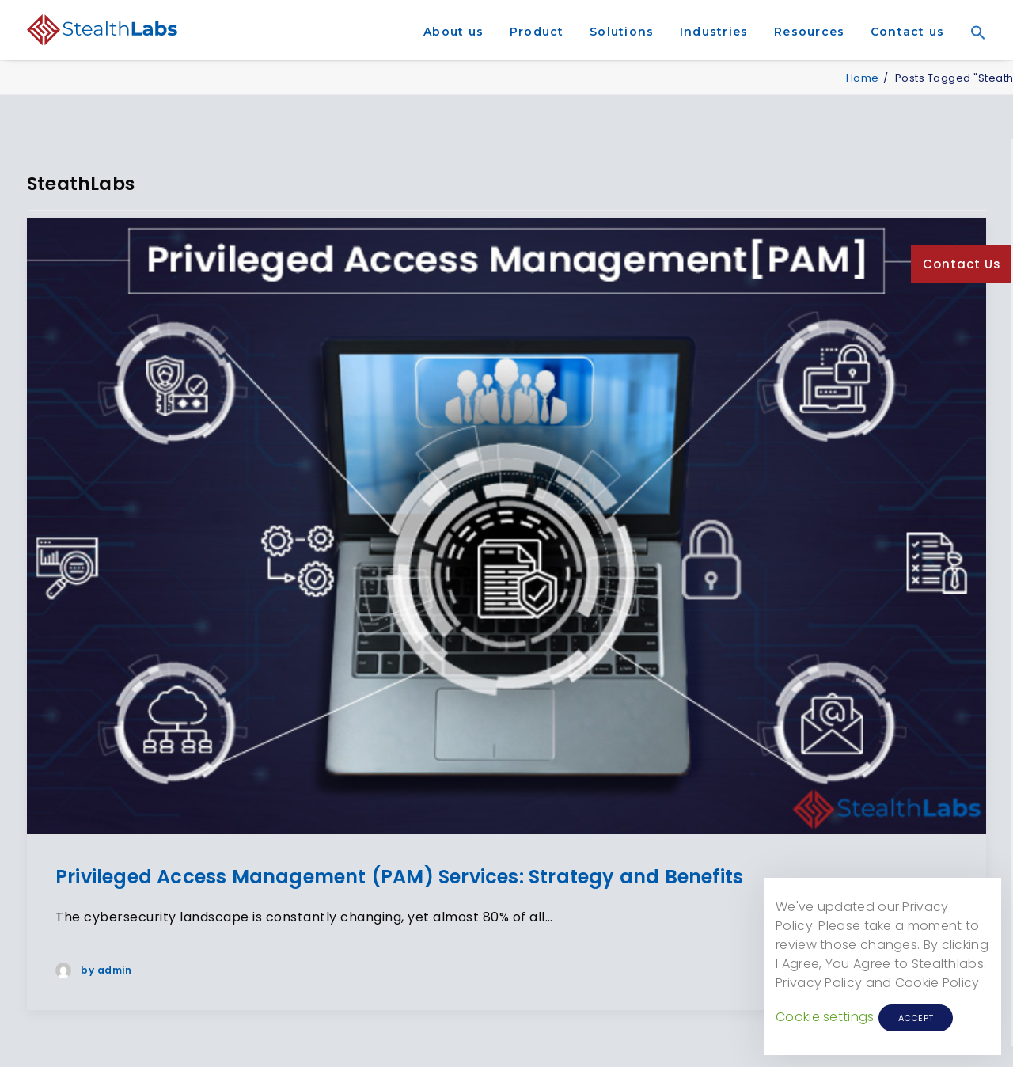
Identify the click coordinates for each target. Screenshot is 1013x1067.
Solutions (622, 32)
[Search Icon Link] (972, 55)
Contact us (908, 32)
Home (862, 77)
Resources (809, 32)
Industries (714, 32)
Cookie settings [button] (825, 1017)
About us (453, 32)
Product (537, 32)
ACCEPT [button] (916, 1018)
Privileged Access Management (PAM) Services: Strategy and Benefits (399, 877)
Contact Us (962, 264)
